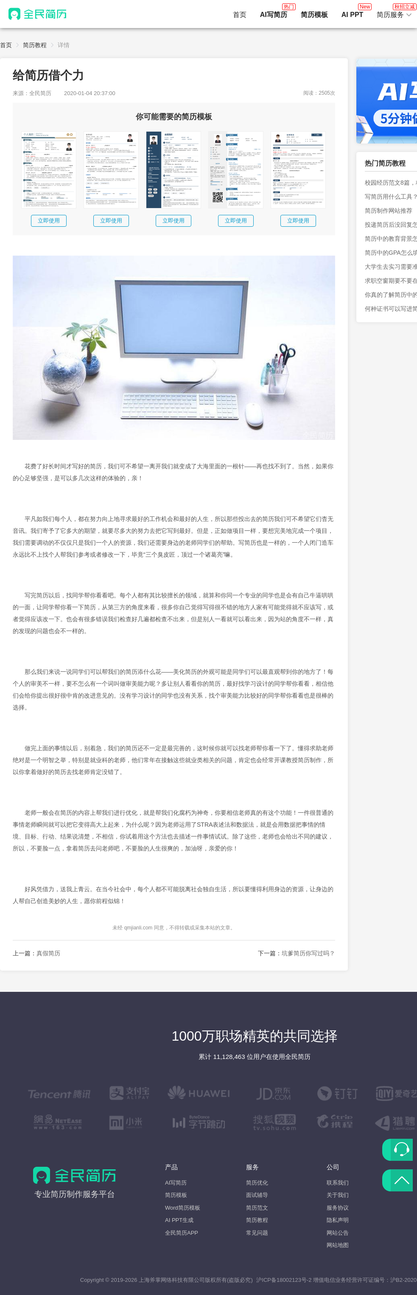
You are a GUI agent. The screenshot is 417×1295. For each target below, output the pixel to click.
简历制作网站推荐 (388, 210)
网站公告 (338, 1233)
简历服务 (394, 12)
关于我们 (338, 1195)
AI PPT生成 (179, 1220)
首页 (239, 14)
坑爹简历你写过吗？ (308, 953)
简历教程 (35, 45)
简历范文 (257, 1208)
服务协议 (338, 1208)
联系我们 (338, 1183)
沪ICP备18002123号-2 (283, 1280)
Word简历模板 (182, 1208)
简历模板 (176, 1195)
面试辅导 (257, 1195)
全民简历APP (181, 1233)
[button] (394, 14)
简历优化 (257, 1183)
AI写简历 (176, 1183)
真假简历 (48, 953)
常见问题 (257, 1233)
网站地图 (338, 1245)
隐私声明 (338, 1220)
